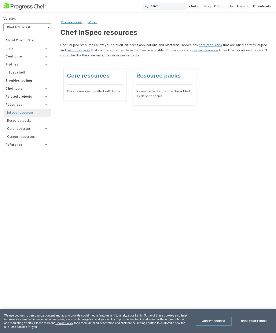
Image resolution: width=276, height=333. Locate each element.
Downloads (262, 6)
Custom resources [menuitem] (21, 136)
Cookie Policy (64, 323)
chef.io (194, 6)
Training (243, 6)
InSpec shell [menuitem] (15, 72)
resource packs (78, 50)
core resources (210, 45)
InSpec (92, 22)
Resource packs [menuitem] (19, 120)
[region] (138, 321)
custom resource (205, 50)
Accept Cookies (213, 321)
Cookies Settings (254, 321)
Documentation (71, 22)
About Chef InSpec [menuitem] (20, 40)
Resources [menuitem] (13, 104)
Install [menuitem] (10, 48)
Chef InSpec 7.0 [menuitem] (18, 27)
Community (223, 6)
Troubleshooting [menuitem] (18, 80)
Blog (207, 6)
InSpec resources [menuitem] (20, 112)
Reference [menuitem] (13, 144)
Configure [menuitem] (13, 56)
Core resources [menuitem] (19, 128)
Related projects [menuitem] (18, 96)
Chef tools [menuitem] (13, 88)
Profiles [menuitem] (11, 64)
